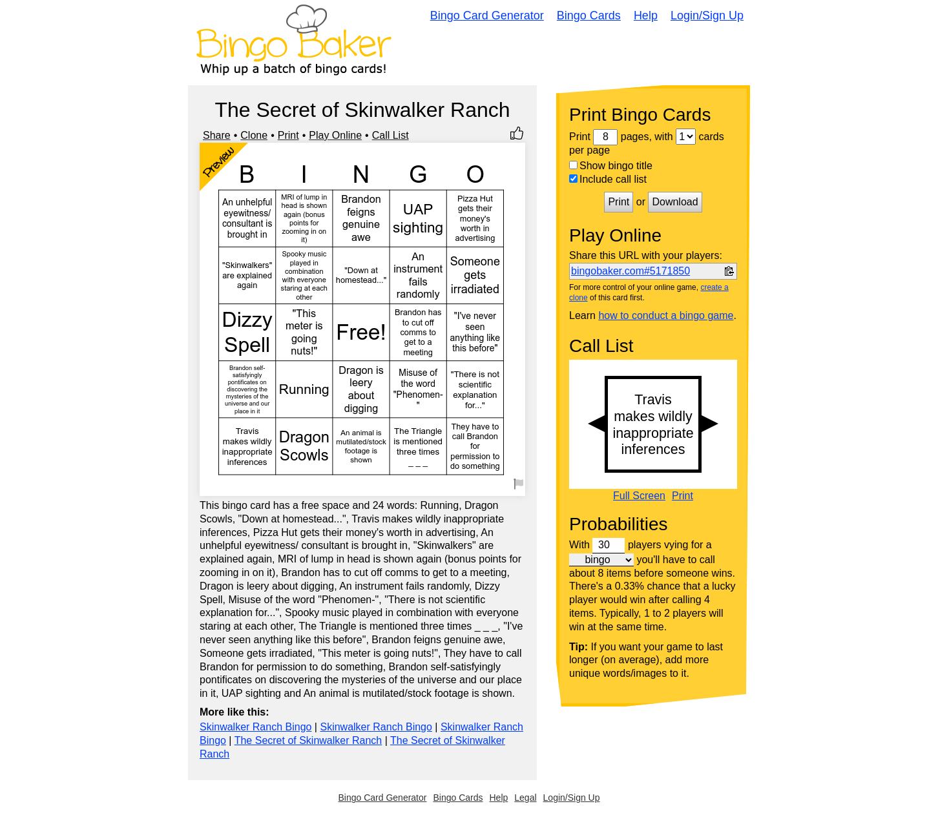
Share (217, 135)
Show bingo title (610, 165)
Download (675, 201)
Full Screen (639, 496)
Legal (525, 797)
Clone (253, 135)
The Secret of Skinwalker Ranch (308, 740)
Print (288, 135)
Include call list (608, 179)
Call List (390, 135)
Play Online (335, 135)
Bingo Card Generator (487, 15)
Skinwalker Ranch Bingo (255, 726)
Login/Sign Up (707, 15)
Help (646, 15)
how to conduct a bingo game (665, 315)
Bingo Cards (589, 15)
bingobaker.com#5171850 (630, 270)
